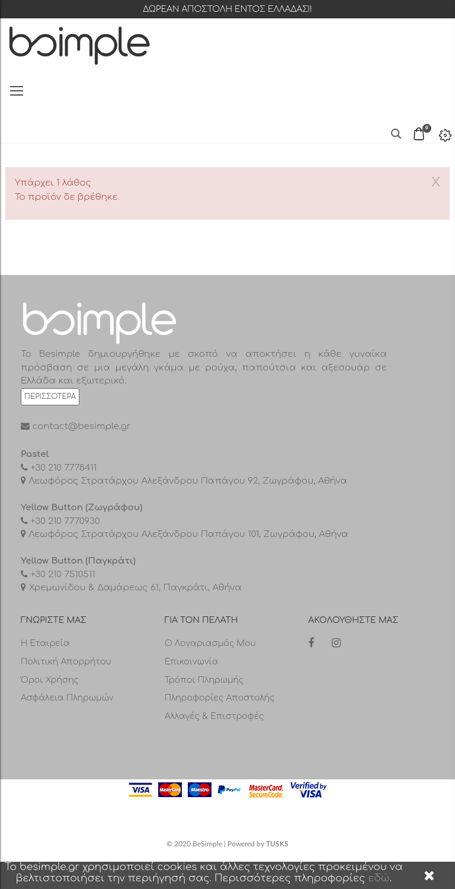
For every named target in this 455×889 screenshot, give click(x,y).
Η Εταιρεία (45, 643)
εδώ (379, 878)
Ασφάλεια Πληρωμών (67, 697)
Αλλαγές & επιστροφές (214, 716)
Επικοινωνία (192, 661)
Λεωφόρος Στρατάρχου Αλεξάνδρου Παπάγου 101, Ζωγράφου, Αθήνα (187, 534)
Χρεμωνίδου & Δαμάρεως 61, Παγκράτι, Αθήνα (134, 588)
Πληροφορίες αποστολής (220, 697)
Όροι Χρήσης (50, 680)
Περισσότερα (50, 396)
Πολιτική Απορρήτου (66, 661)
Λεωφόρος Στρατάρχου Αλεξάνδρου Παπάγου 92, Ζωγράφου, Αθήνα (186, 481)
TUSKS (277, 844)
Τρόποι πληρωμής (204, 680)
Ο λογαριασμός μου (210, 643)
